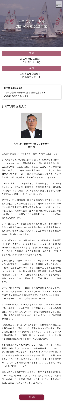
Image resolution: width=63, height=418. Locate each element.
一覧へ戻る (31, 397)
